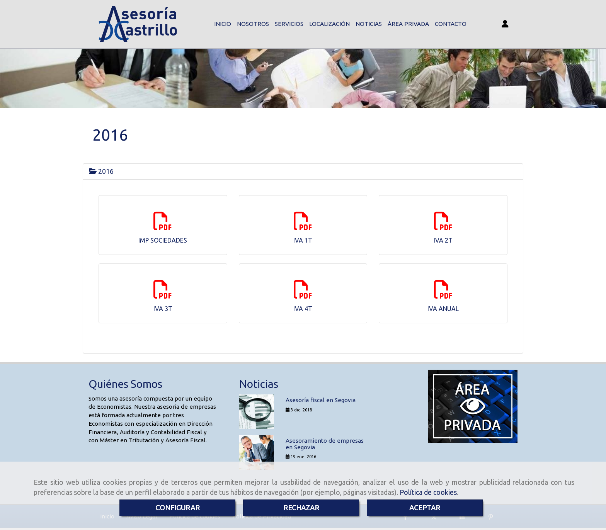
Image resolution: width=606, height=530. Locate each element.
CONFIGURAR (177, 507)
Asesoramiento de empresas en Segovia (325, 445)
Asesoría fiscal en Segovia (321, 401)
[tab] (303, 172)
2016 (101, 172)
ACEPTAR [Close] (424, 507)
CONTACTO (450, 24)
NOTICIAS (369, 24)
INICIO (222, 24)
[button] (504, 24)
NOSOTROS (253, 24)
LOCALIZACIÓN (329, 24)
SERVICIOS (289, 24)
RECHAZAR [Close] (301, 507)
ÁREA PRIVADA (408, 24)
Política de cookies (428, 492)
